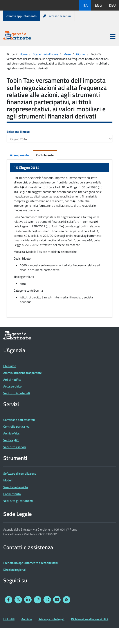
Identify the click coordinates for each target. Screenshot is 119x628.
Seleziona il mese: (19, 131)
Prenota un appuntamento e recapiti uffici (30, 562)
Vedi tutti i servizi (14, 447)
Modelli (8, 480)
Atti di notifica (12, 379)
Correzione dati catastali (19, 419)
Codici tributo (12, 494)
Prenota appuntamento (21, 16)
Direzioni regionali (14, 569)
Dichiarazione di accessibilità (89, 619)
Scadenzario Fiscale (45, 54)
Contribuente (45, 155)
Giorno (80, 54)
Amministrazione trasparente (22, 372)
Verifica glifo (11, 440)
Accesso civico (12, 386)
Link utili (8, 619)
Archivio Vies (11, 433)
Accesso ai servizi (57, 16)
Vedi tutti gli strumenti (18, 500)
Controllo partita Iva (16, 426)
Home (23, 54)
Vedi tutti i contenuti (16, 393)
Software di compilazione (19, 473)
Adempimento (19, 155)
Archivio (26, 619)
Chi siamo (9, 366)
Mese (67, 54)
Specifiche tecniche (15, 487)
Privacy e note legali (51, 619)
